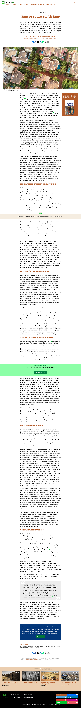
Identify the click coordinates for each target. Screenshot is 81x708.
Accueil (7, 4)
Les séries (52, 4)
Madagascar (49, 38)
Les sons (47, 4)
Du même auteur (47, 668)
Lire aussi (36, 668)
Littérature (43, 38)
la (41, 216)
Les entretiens (33, 4)
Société (54, 38)
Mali (39, 38)
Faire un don (40, 637)
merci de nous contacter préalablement (31, 659)
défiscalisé (51, 369)
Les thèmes (14, 4)
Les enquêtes (41, 4)
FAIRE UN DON (41, 372)
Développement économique (30, 38)
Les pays (20, 4)
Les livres (26, 4)
